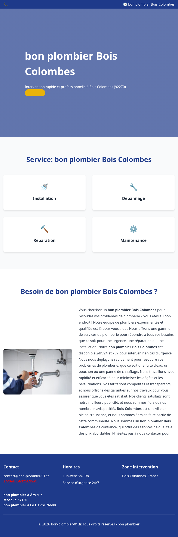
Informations (26, 481)
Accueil (9, 481)
